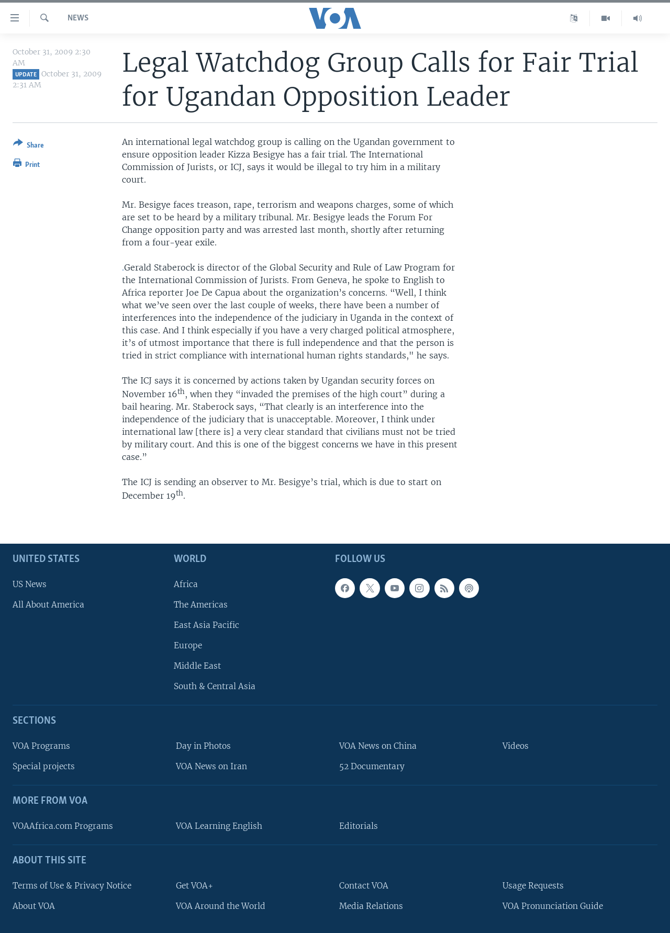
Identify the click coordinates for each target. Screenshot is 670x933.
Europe (188, 645)
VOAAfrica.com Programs (63, 826)
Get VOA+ (194, 886)
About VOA (34, 906)
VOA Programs (41, 746)
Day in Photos (203, 746)
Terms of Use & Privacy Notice (72, 886)
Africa (186, 584)
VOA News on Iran (211, 766)
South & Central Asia (214, 686)
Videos (515, 746)
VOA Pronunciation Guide (552, 906)
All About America (48, 605)
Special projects (44, 766)
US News (30, 584)
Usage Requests (533, 886)
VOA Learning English (219, 826)
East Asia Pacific (206, 625)
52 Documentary (372, 766)
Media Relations (371, 906)
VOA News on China (378, 746)
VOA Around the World (220, 906)
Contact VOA (363, 886)
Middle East (197, 666)
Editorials (358, 826)
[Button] (28, 146)
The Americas (201, 605)
